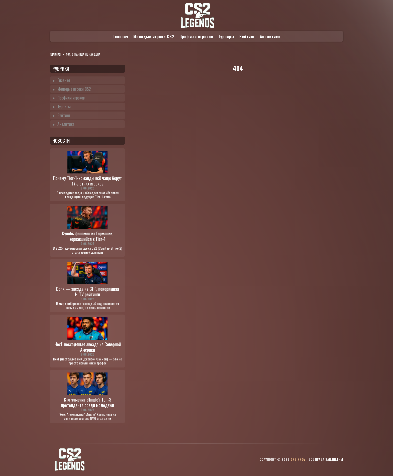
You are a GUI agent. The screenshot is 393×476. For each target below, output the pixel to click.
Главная (120, 37)
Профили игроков (196, 37)
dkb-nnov (298, 459)
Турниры (226, 37)
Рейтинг (247, 37)
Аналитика (270, 37)
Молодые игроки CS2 (153, 37)
